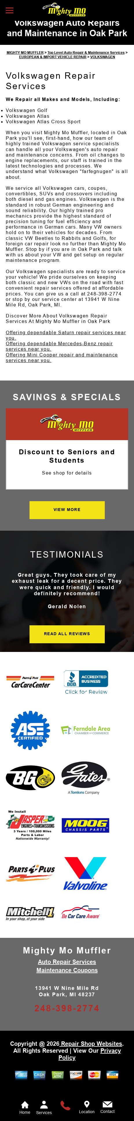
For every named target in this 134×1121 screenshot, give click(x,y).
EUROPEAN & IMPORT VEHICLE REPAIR (53, 66)
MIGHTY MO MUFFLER (25, 62)
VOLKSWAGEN (102, 66)
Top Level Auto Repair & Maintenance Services (86, 62)
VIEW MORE (67, 519)
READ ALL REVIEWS (67, 643)
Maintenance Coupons (67, 980)
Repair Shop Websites (90, 1053)
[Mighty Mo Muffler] (67, 433)
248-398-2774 (104, 303)
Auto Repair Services (67, 971)
